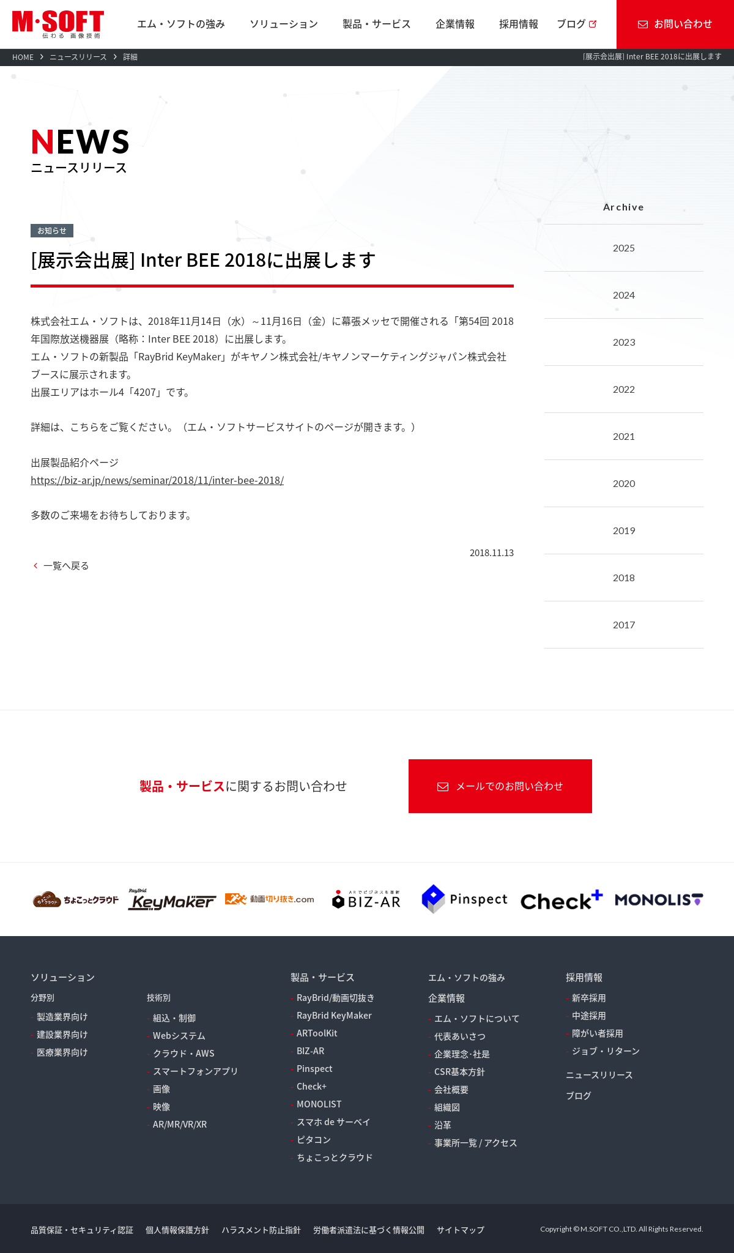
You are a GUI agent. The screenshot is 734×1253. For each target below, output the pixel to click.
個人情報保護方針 (177, 1229)
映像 (161, 1106)
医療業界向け (62, 1052)
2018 (624, 577)
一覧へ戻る (66, 565)
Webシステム (179, 1035)
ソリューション (284, 23)
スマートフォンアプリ (196, 1071)
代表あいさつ (460, 1036)
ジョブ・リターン (606, 1050)
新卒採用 (589, 997)
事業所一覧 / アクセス (475, 1142)
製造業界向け (62, 1016)
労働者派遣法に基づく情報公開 (368, 1229)
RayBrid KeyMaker (334, 1015)
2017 (624, 624)
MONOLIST (319, 1104)
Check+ (312, 1086)
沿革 (442, 1124)
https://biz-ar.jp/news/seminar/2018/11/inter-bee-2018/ (157, 479)
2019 (624, 530)
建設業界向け (62, 1034)
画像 (161, 1088)
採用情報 (518, 23)
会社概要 (451, 1089)
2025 (624, 247)
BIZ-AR (310, 1050)
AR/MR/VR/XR (180, 1124)
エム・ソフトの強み (181, 23)
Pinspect (315, 1068)
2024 (624, 294)
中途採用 (589, 1015)
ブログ (571, 23)
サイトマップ (460, 1229)
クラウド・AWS (184, 1053)
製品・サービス (377, 23)
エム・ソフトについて (477, 1018)
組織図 (447, 1107)
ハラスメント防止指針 (261, 1229)
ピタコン (314, 1139)
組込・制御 (174, 1017)
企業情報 (455, 23)
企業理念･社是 (462, 1053)
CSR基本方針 (459, 1071)
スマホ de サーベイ (334, 1121)
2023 (624, 342)
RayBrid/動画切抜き (336, 997)
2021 (624, 436)
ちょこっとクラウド (335, 1157)
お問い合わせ (675, 23)
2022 (624, 389)
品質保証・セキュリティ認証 (82, 1229)
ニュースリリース (78, 56)
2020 (624, 483)
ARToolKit (317, 1033)
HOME (23, 56)
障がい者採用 (597, 1033)
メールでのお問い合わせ (500, 785)
